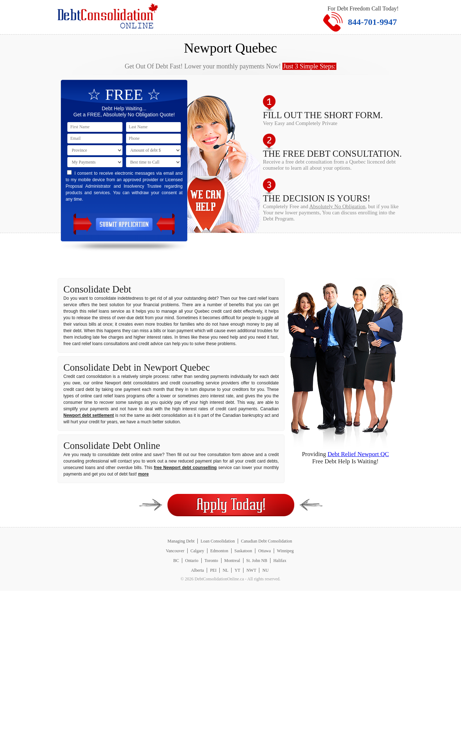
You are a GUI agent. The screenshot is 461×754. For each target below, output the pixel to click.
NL (225, 570)
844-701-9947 (372, 22)
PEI (213, 570)
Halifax (279, 560)
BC (176, 560)
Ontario (191, 560)
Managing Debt (180, 541)
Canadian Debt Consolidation (266, 541)
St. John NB (256, 560)
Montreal (232, 560)
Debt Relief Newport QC (358, 454)
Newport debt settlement (88, 415)
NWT (251, 570)
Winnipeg (285, 550)
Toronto (211, 560)
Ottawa (264, 550)
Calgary (197, 550)
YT (237, 570)
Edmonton (219, 550)
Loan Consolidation (218, 541)
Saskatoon (243, 550)
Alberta (197, 570)
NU (265, 570)
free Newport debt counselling (185, 467)
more (143, 474)
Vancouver (175, 550)
